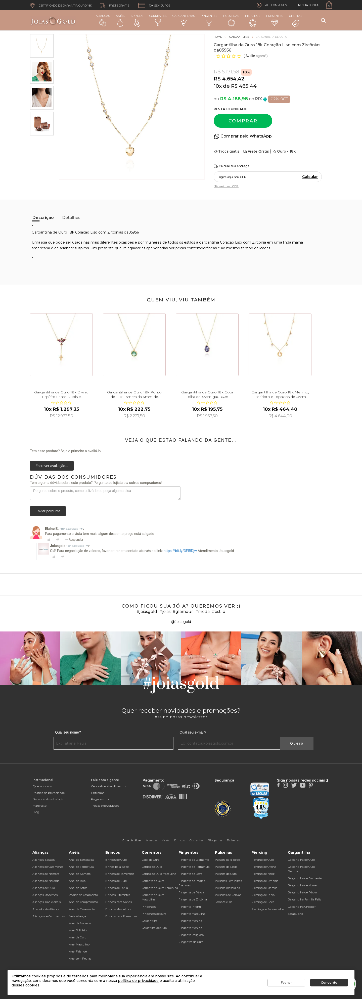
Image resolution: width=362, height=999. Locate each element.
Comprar (243, 121)
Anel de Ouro (77, 937)
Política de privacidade (48, 793)
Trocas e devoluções (105, 805)
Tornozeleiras (223, 902)
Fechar (286, 982)
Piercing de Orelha (263, 867)
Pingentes (209, 20)
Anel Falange (78, 951)
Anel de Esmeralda (81, 859)
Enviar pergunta (47, 511)
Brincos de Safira (116, 888)
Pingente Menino (190, 928)
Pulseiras (231, 20)
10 (218, 86)
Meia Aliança (77, 916)
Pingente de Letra (190, 874)
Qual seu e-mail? (192, 732)
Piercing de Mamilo (264, 888)
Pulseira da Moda (226, 867)
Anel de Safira (78, 888)
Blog (35, 812)
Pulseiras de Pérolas (228, 895)
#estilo (218, 611)
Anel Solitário (77, 930)
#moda (202, 611)
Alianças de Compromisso (49, 916)
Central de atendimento (108, 786)
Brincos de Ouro (116, 859)
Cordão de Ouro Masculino (159, 874)
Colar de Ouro (150, 859)
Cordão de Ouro (152, 867)
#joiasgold (147, 611)
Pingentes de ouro (154, 914)
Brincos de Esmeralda (119, 874)
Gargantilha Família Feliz (304, 899)
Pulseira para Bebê (227, 859)
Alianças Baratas (43, 859)
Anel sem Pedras (80, 958)
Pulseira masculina (227, 888)
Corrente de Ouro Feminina (160, 888)
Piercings (252, 20)
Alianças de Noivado (45, 881)
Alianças (103, 20)
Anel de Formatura (81, 867)
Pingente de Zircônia (192, 899)
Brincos (136, 20)
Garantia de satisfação (48, 799)
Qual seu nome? (68, 732)
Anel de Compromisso (83, 902)
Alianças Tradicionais (46, 902)
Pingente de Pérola (191, 892)
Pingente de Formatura (194, 867)
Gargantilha (150, 921)
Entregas (97, 793)
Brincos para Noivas (118, 902)
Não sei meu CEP (226, 186)
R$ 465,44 (244, 86)
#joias (164, 611)
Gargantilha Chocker (301, 907)
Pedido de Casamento (83, 895)
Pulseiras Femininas (228, 881)
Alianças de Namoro (45, 874)
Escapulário (295, 914)
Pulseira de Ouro (226, 874)
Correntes (157, 20)
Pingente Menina (190, 921)
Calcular (310, 176)
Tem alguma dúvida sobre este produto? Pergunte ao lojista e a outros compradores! (96, 483)
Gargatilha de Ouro (154, 928)
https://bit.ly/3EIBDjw (180, 551)
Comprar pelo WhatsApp (246, 136)
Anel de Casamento (82, 909)
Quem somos (42, 786)
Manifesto (39, 805)
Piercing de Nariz (263, 874)
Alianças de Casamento (47, 867)
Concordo (329, 982)
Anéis (120, 20)
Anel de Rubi (77, 881)
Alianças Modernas (45, 895)
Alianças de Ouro (43, 888)
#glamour (183, 611)
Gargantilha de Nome (302, 885)
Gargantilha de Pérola (302, 892)
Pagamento (100, 799)
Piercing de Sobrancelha (267, 909)
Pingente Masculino (191, 914)
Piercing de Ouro (262, 859)
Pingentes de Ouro (190, 942)
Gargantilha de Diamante (305, 878)
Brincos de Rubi (116, 881)
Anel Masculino (79, 944)
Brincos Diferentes (117, 895)
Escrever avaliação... (51, 466)
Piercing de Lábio (263, 895)
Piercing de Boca (262, 902)
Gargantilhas (183, 20)
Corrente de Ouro (153, 881)
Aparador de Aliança (45, 909)
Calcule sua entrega (231, 166)
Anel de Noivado (80, 923)
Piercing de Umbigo (264, 881)
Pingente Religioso (191, 935)
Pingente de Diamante (193, 859)
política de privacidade (138, 980)
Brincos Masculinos (118, 909)
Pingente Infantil (190, 907)
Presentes (274, 20)
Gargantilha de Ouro (301, 859)
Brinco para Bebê (117, 867)
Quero (297, 743)
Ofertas (295, 21)
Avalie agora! (256, 56)
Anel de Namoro (79, 874)
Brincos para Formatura (121, 916)
